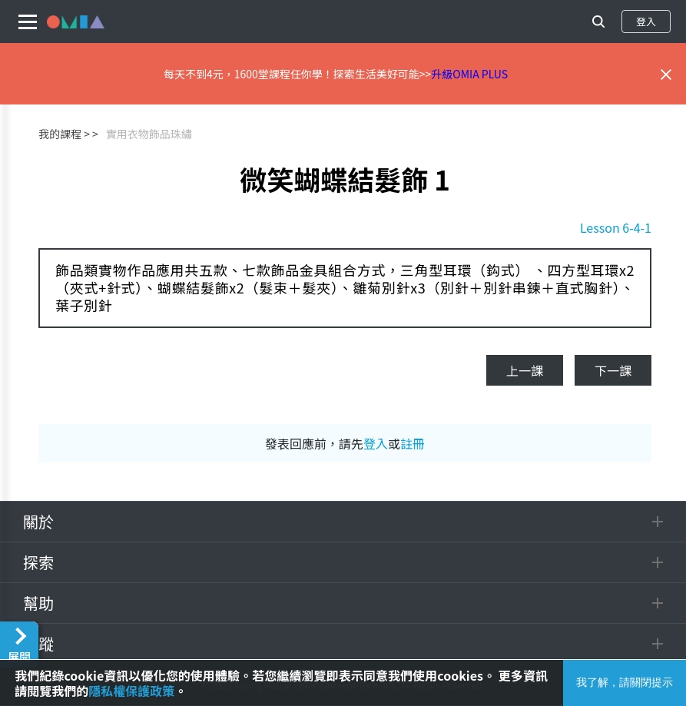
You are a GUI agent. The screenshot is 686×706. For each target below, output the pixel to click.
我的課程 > (64, 133)
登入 (646, 21)
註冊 (412, 443)
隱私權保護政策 (131, 690)
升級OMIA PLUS (469, 73)
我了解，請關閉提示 (624, 682)
